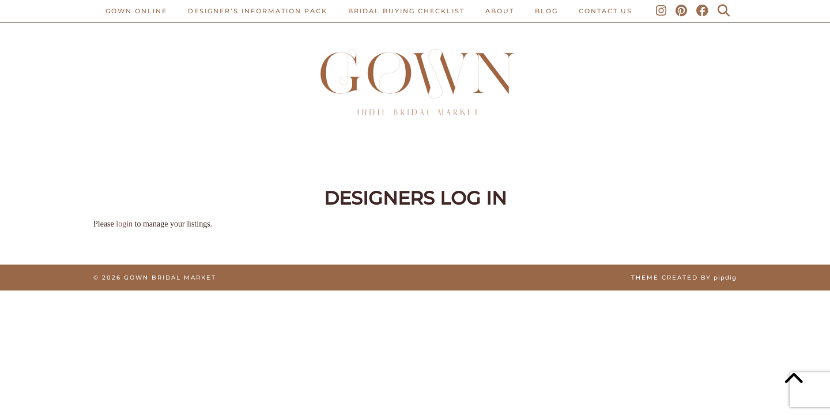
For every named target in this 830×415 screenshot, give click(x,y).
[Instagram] (661, 11)
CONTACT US (605, 11)
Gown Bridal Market (170, 277)
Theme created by (684, 277)
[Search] (724, 11)
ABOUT (499, 11)
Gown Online (136, 11)
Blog (546, 11)
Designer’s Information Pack (257, 11)
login (124, 224)
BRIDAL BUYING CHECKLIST (406, 11)
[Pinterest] (682, 11)
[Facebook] (703, 11)
